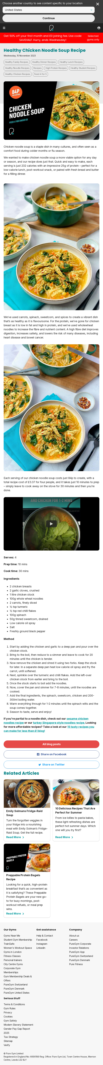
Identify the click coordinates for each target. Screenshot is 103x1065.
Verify (7, 1045)
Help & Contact (44, 935)
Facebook (42, 939)
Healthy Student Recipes (83, 68)
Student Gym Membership (18, 939)
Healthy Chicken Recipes (17, 74)
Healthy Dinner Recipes (44, 62)
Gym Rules (9, 1008)
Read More (15, 837)
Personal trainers (13, 960)
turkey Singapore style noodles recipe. (59, 722)
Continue (49, 18)
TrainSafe (9, 943)
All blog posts (52, 744)
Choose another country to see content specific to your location (42, 3)
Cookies (8, 1016)
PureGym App (77, 951)
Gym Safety (10, 1020)
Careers (73, 939)
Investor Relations (79, 947)
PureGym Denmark (14, 988)
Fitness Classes (12, 956)
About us (74, 935)
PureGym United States (16, 992)
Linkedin (40, 947)
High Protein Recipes (56, 68)
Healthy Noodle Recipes (17, 68)
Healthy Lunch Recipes (71, 62)
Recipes (37, 68)
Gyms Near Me (12, 935)
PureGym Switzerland (15, 984)
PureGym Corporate (80, 943)
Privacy (8, 1012)
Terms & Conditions (14, 1004)
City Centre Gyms (13, 964)
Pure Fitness (76, 964)
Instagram (41, 943)
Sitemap (8, 1041)
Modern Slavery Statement (18, 1024)
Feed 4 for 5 (40, 74)
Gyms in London (13, 951)
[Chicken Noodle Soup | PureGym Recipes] (51, 523)
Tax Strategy (11, 1036)
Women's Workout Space (18, 947)
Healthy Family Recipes (16, 62)
